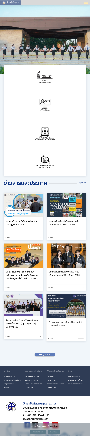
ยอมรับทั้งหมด (38, 432)
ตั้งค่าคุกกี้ (53, 432)
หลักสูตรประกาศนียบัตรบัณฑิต (12, 379)
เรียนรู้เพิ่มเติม (54, 426)
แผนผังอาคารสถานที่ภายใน (75, 379)
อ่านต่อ (8, 237)
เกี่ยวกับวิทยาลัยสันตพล (32, 376)
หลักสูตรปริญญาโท (9, 383)
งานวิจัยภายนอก (51, 379)
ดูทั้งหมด (81, 182)
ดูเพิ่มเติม (44, 353)
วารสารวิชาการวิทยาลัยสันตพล (55, 383)
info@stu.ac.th (40, 418)
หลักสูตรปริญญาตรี (9, 376)
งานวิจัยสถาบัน (51, 376)
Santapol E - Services (31, 379)
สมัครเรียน (6, 387)
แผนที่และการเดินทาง (74, 376)
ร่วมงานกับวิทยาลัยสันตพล (75, 383)
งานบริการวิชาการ (51, 387)
